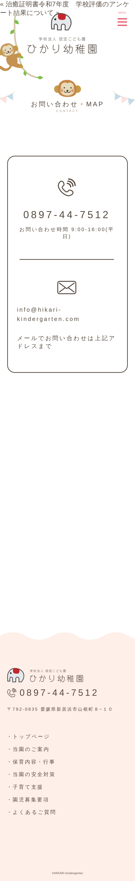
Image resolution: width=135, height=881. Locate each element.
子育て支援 (28, 787)
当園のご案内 (31, 749)
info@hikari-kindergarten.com (48, 314)
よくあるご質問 (34, 812)
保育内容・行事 (34, 762)
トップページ (31, 736)
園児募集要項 (31, 799)
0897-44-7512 (66, 215)
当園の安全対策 (34, 774)
